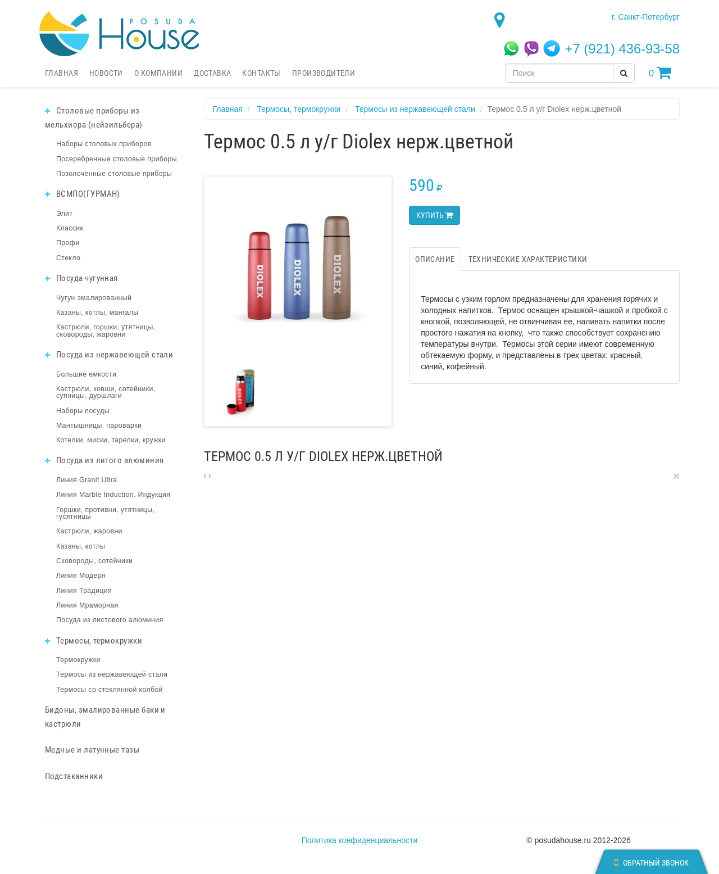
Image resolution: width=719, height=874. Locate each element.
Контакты (261, 73)
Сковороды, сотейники (94, 561)
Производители (323, 73)
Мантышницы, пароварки (99, 425)
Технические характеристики (528, 259)
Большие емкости (86, 374)
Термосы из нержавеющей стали (111, 674)
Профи (67, 243)
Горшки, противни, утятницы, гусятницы (105, 513)
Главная (61, 73)
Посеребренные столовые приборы (116, 159)
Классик (69, 228)
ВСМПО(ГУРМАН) (82, 194)
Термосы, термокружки (93, 641)
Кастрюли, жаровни (89, 531)
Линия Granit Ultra (86, 480)
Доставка (212, 73)
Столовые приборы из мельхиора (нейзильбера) (94, 118)
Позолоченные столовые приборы (114, 174)
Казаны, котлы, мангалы (97, 312)
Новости (106, 73)
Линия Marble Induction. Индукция (113, 495)
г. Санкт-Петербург (646, 16)
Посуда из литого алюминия (104, 460)
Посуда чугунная (81, 278)
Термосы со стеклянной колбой (109, 690)
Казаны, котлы (80, 546)
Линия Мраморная (87, 605)
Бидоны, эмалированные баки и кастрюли (105, 717)
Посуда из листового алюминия (109, 620)
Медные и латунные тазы (92, 750)
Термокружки (78, 660)
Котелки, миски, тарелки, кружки (111, 440)
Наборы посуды (83, 411)
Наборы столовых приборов (104, 144)
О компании (158, 73)
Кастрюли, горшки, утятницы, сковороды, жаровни (106, 330)
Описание (434, 259)
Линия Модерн (81, 575)
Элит (64, 214)
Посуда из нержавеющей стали (109, 355)
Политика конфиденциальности (360, 840)
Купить (434, 215)
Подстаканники (74, 776)
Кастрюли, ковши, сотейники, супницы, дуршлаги (105, 392)
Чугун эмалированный (93, 298)
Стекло (68, 258)
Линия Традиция (84, 591)
